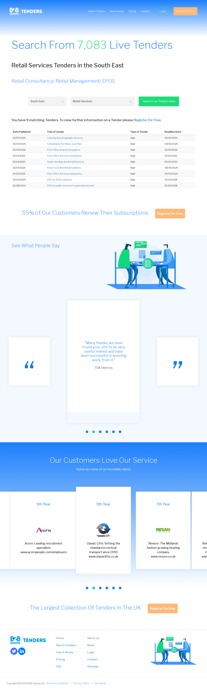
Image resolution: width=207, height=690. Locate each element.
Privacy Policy (81, 683)
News (90, 645)
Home (60, 638)
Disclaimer (100, 683)
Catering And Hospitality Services (65, 138)
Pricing (132, 11)
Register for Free (147, 120)
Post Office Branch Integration (63, 149)
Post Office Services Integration (64, 155)
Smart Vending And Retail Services (65, 161)
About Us (93, 638)
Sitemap (92, 666)
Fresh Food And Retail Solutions (64, 167)
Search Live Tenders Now (159, 101)
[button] (87, 432)
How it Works (64, 652)
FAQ (58, 666)
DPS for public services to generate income (70, 185)
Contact (145, 11)
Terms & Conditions (57, 683)
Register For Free (185, 11)
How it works (117, 11)
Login (163, 11)
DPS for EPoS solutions (59, 179)
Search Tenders (96, 11)
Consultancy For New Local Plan (64, 143)
